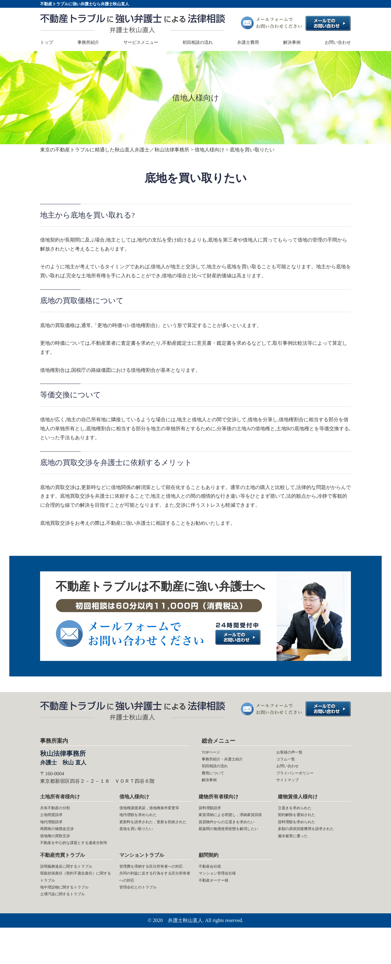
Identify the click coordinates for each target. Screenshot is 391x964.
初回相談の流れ (197, 42)
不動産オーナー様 (218, 911)
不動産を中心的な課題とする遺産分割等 (75, 863)
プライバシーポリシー (301, 779)
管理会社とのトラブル (144, 929)
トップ (46, 42)
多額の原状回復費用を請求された (312, 845)
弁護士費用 (248, 42)
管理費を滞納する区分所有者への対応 (154, 898)
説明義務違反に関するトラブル (75, 893)
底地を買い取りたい (141, 859)
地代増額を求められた (144, 832)
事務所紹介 (88, 42)
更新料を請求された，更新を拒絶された (154, 845)
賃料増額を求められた (303, 832)
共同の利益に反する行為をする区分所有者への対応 (154, 916)
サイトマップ (291, 788)
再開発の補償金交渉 (62, 841)
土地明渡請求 (55, 823)
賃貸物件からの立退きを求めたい (233, 845)
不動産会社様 (213, 893)
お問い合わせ (338, 42)
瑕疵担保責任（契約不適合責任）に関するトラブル (72, 907)
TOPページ (214, 753)
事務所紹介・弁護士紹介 (229, 762)
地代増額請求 (55, 832)
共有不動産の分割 (60, 814)
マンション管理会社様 (223, 902)
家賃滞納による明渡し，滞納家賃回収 (233, 828)
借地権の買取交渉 (60, 850)
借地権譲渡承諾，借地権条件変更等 (154, 819)
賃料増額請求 (213, 814)
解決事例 (292, 42)
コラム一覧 (288, 762)
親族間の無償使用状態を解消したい (233, 863)
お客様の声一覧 (293, 753)
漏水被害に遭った (298, 859)
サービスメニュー (140, 42)
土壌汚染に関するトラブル (70, 929)
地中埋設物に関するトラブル (72, 920)
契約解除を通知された (303, 823)
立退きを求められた (300, 814)
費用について (217, 779)
